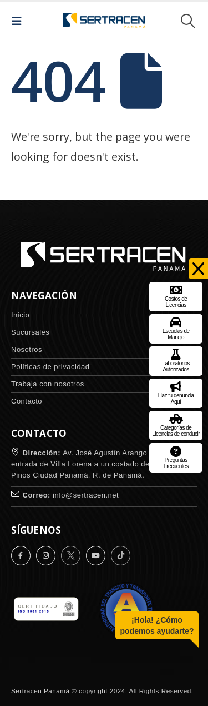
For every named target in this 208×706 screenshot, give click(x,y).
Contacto (26, 401)
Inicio (20, 315)
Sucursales (30, 332)
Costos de (176, 295)
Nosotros (26, 349)
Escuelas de (176, 327)
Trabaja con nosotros (47, 384)
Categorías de (176, 424)
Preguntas (176, 456)
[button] (20, 21)
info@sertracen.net (86, 495)
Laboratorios (176, 359)
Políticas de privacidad (50, 366)
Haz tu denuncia (176, 392)
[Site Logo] (104, 21)
